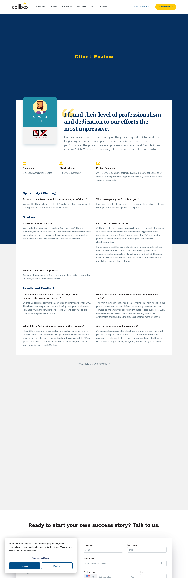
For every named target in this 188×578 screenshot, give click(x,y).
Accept (24, 565)
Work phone (89, 572)
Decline (56, 565)
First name (88, 545)
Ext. (142, 572)
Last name (132, 545)
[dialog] (41, 555)
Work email (89, 558)
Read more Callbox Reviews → (94, 363)
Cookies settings (40, 558)
